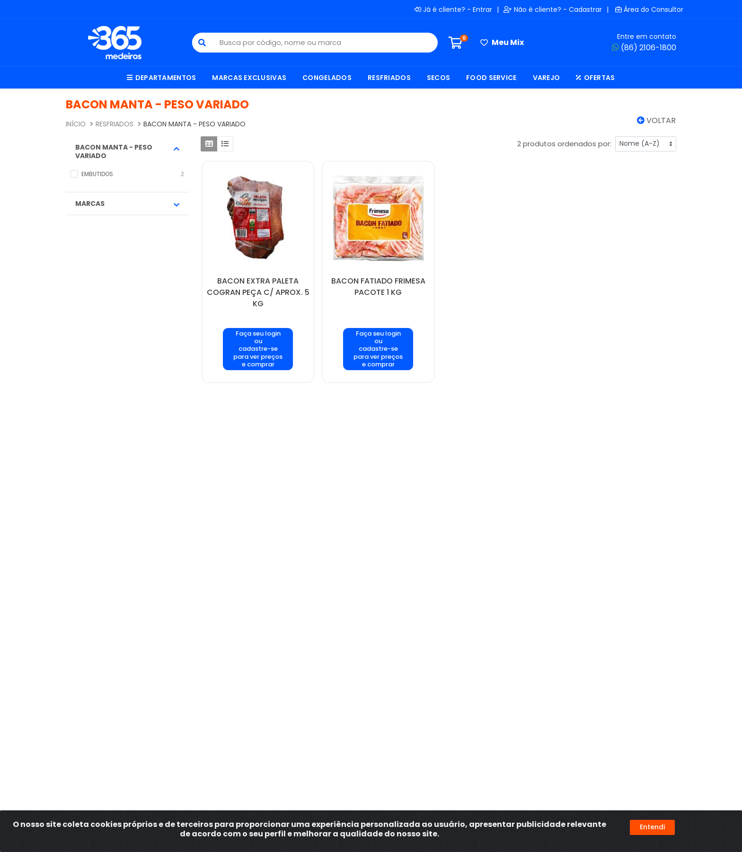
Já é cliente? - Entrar (453, 9)
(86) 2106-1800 (644, 47)
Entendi (652, 827)
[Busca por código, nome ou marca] (325, 43)
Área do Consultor (649, 9)
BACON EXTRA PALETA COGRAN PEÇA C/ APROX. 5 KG (258, 292)
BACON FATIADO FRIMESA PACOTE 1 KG (378, 286)
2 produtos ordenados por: (564, 144)
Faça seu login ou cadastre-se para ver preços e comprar (258, 349)
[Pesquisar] (202, 43)
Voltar (656, 120)
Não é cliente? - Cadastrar (553, 9)
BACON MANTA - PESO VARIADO (127, 151)
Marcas (127, 203)
